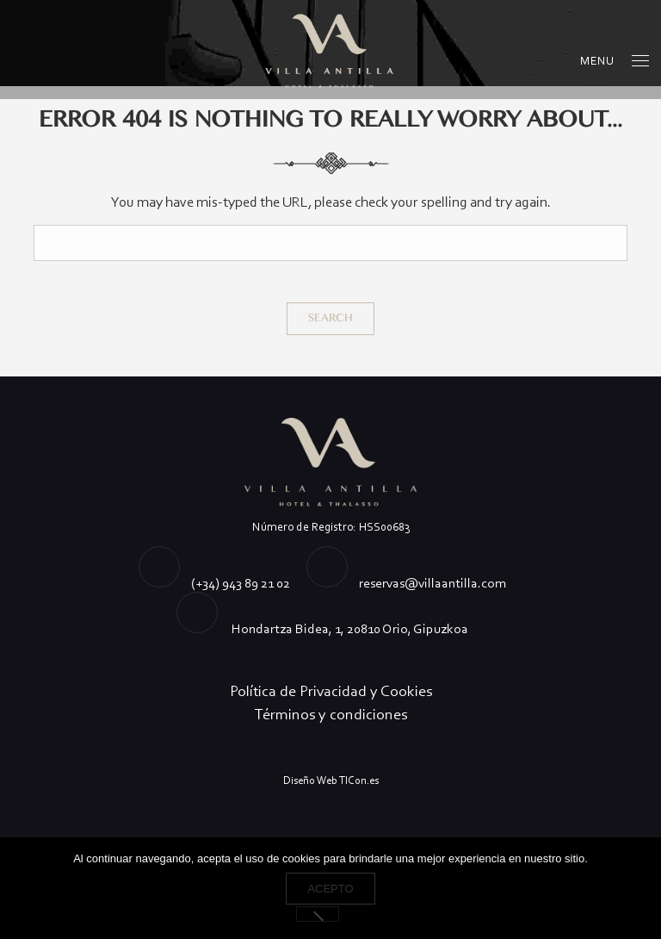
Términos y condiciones (331, 714)
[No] (317, 914)
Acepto (330, 888)
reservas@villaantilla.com (432, 583)
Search (330, 318)
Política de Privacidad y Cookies (331, 690)
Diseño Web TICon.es (331, 780)
